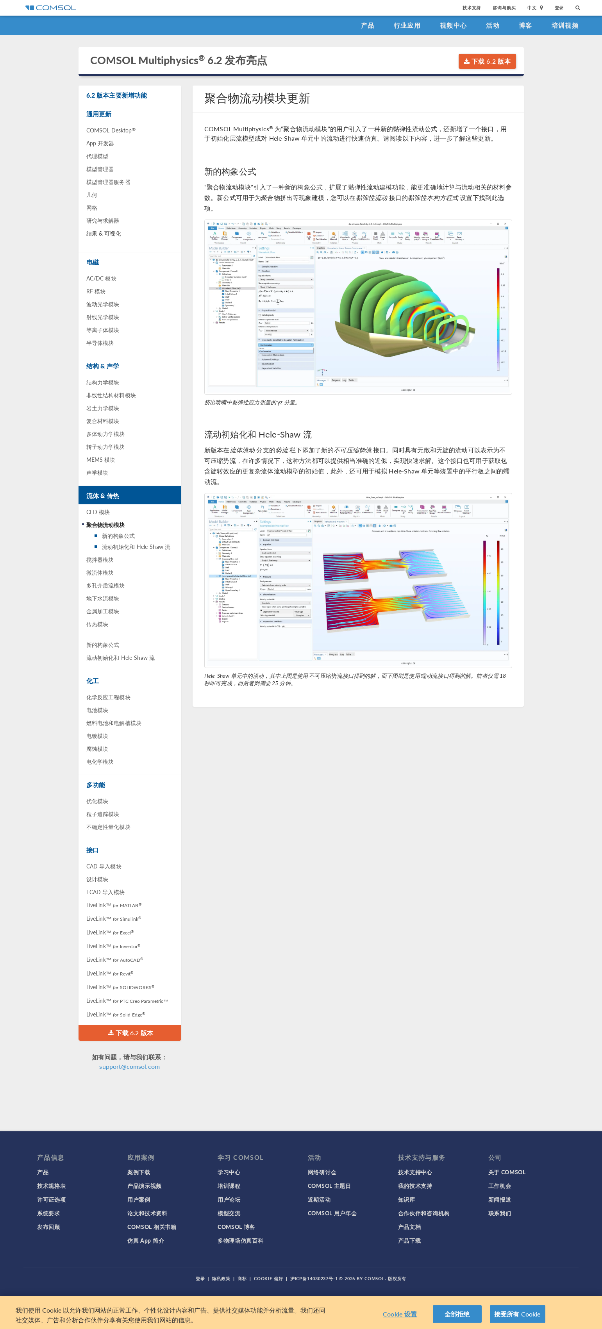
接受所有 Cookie (517, 1319)
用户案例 (138, 1199)
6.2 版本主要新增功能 (116, 95)
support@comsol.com (129, 1066)
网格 (91, 207)
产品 (368, 25)
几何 (91, 194)
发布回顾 (48, 1227)
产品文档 (409, 1227)
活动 (493, 25)
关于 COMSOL (507, 1172)
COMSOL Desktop (111, 130)
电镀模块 (97, 736)
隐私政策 (221, 1278)
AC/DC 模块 (101, 278)
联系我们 (499, 1213)
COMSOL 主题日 (329, 1186)
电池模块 (97, 710)
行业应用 (407, 25)
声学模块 (97, 472)
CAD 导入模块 (103, 866)
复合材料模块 (103, 421)
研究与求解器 (103, 220)
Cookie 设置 (400, 1319)
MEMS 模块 (101, 459)
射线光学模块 (103, 317)
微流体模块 (100, 572)
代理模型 (97, 156)
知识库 (406, 1199)
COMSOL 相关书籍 (152, 1227)
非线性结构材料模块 (111, 395)
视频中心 (453, 25)
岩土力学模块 (103, 408)
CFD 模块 (98, 512)
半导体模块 (100, 343)
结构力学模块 (103, 382)
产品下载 (409, 1240)
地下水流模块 (103, 598)
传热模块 (97, 624)
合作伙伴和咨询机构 (424, 1213)
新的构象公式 (118, 535)
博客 (525, 25)
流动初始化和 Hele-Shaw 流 (136, 546)
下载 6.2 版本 (487, 61)
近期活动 (319, 1199)
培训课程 (229, 1186)
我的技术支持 (415, 1186)
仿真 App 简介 (145, 1240)
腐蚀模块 (97, 748)
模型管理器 (100, 169)
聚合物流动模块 (105, 525)
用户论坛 (229, 1199)
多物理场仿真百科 (241, 1240)
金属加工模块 (103, 611)
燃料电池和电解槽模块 (114, 723)
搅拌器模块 (100, 559)
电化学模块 (100, 761)
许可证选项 (51, 1199)
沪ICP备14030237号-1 (314, 1278)
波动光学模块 (103, 304)
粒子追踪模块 (103, 814)
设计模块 (97, 879)
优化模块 (97, 801)
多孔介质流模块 (105, 585)
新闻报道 (499, 1199)
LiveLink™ (113, 905)
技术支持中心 (415, 1172)
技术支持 (472, 8)
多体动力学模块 (105, 434)
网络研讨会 (322, 1172)
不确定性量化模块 (108, 827)
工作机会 (499, 1186)
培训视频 (565, 25)
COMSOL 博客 (236, 1227)
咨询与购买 (504, 8)
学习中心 (229, 1172)
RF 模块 (96, 291)
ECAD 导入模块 (105, 892)
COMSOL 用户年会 (332, 1213)
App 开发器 (100, 143)
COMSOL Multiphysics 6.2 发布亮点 (178, 60)
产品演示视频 (144, 1186)
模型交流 (229, 1213)
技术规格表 (51, 1186)
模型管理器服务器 (108, 182)
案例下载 (138, 1172)
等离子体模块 (103, 330)
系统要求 (48, 1213)
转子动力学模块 (105, 446)
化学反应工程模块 (108, 697)
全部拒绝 (457, 1319)
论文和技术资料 (147, 1213)
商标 (242, 1278)
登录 (559, 8)
